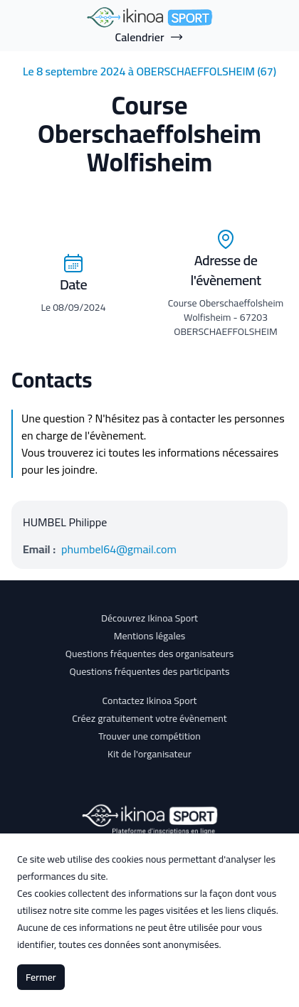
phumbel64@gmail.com (119, 549)
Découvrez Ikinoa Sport (149, 618)
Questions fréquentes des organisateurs (149, 653)
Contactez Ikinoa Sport (150, 700)
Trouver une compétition (149, 736)
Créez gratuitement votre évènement (149, 718)
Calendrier (149, 37)
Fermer (41, 977)
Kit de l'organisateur (149, 754)
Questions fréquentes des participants (149, 671)
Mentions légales (150, 636)
